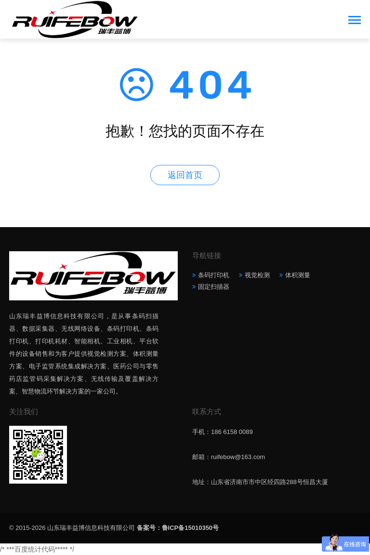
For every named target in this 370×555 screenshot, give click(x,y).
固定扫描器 (213, 286)
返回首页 (185, 175)
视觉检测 (257, 275)
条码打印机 (213, 275)
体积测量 (297, 275)
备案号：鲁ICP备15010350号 (178, 527)
